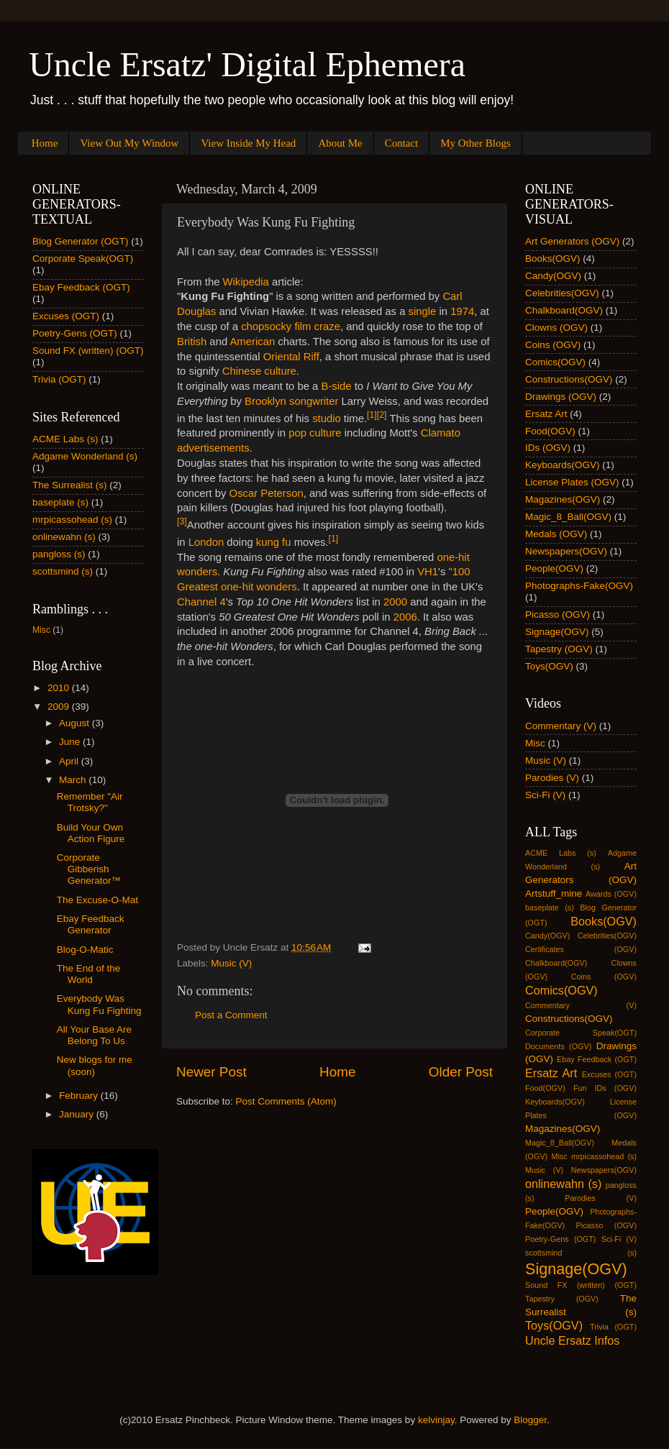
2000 (395, 602)
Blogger (530, 1419)
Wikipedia (247, 282)
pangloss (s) (59, 554)
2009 (59, 706)
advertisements (213, 448)
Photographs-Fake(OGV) (579, 585)
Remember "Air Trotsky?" (90, 802)
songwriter (313, 401)
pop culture (314, 433)
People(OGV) (554, 568)
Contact (402, 143)
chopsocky (266, 326)
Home (45, 143)
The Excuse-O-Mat (97, 900)
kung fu (273, 542)
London (206, 542)
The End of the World (89, 974)
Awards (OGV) (611, 894)
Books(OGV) (553, 258)
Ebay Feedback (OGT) (81, 287)
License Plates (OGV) (572, 482)
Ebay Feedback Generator (90, 924)
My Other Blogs (475, 143)
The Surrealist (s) (69, 485)
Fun (580, 1088)
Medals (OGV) (556, 534)
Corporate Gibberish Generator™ (89, 869)
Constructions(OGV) (569, 379)
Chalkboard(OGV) (564, 310)
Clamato (440, 433)
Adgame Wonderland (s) (84, 456)
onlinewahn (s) (64, 536)
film (302, 326)
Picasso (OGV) (557, 614)
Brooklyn (265, 401)
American (252, 341)
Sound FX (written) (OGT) (88, 350)
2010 (59, 687)
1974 (462, 311)
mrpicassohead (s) (72, 519)
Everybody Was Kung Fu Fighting (99, 1004)
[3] (182, 521)
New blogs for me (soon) (94, 1065)
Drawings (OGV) (560, 396)
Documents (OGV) (558, 1046)
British (191, 341)
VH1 (427, 571)
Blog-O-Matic (85, 949)
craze (327, 326)
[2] (382, 415)
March (73, 779)
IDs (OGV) (547, 447)
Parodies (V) (552, 777)
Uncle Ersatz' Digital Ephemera (247, 64)
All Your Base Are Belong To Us (94, 1035)
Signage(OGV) (557, 631)
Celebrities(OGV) (562, 293)
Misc (41, 630)
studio (326, 418)
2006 (405, 617)
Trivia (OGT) (59, 379)
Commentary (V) (560, 726)
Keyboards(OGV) (562, 465)
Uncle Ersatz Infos (572, 1340)
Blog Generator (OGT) (80, 241)
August (75, 723)
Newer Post (211, 1071)
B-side (337, 386)
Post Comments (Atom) (286, 1101)
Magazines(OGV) (562, 499)
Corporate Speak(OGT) (82, 258)
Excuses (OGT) (65, 316)
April (70, 761)
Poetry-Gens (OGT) (74, 333)
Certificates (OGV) (581, 949)
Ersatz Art (546, 413)
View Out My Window (129, 143)
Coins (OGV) (553, 344)
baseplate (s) (60, 502)
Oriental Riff (291, 356)
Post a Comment (231, 1015)
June (71, 741)
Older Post (461, 1071)
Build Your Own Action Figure (91, 833)
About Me (340, 143)
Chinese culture (259, 371)
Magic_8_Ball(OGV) (568, 516)
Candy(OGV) (553, 275)
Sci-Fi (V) (545, 795)
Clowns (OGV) (556, 327)
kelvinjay (436, 1419)
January (77, 1114)
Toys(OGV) (549, 666)
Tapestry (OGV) (559, 649)
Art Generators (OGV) (572, 241)
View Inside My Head (248, 143)
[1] (372, 415)
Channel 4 (201, 602)
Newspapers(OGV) (566, 551)
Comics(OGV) (555, 362)
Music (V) (231, 963)
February (80, 1095)
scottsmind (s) (62, 571)
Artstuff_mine (553, 893)
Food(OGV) (550, 431)
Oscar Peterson (266, 493)
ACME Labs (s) (65, 439)
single (423, 311)
